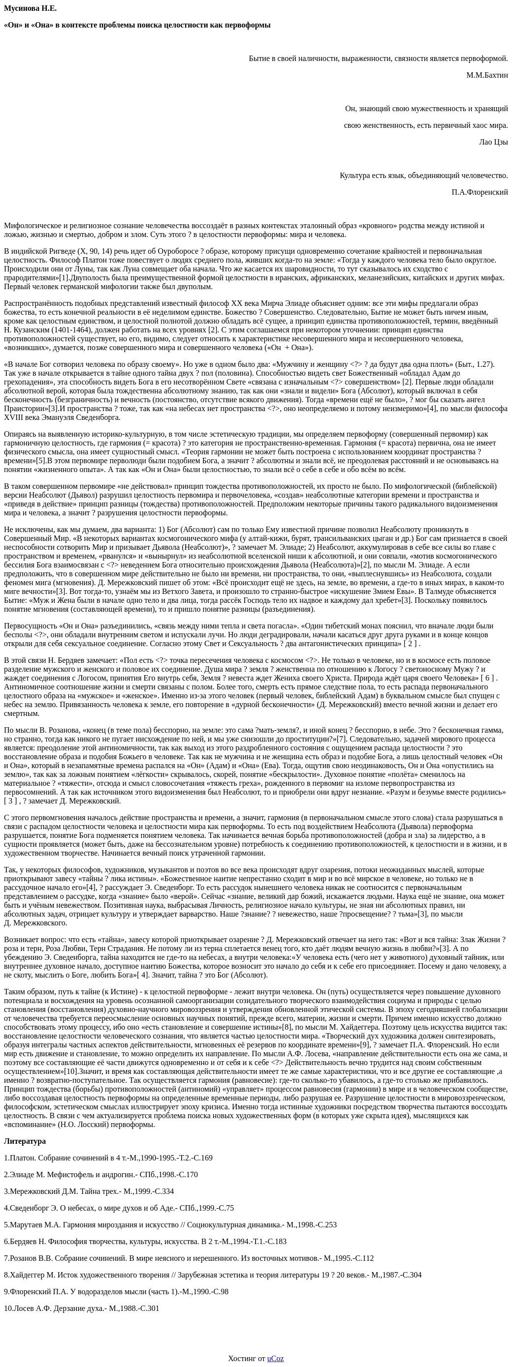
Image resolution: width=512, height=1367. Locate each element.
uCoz (275, 1358)
